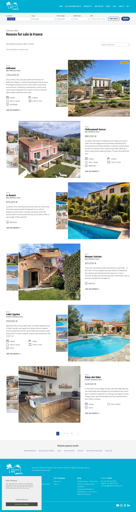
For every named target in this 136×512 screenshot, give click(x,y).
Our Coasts (114, 19)
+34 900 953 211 (112, 483)
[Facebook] (124, 506)
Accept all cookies (22, 504)
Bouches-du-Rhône (46, 451)
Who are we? (99, 6)
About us (57, 481)
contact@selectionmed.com (111, 486)
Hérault (80, 451)
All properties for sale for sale (17, 49)
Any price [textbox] (61, 19)
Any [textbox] (76, 19)
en (127, 6)
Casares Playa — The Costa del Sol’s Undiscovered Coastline (87, 484)
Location (9, 16)
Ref (91, 16)
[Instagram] (121, 506)
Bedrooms (77, 16)
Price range (61, 16)
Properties (87, 6)
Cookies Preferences (22, 499)
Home (61, 6)
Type (33, 16)
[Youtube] (117, 506)
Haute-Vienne (69, 451)
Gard (59, 451)
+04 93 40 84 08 (110, 481)
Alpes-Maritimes (30, 451)
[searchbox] (16, 19)
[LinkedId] (128, 506)
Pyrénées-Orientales (94, 451)
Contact (121, 6)
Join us (108, 6)
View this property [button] (13, 110)
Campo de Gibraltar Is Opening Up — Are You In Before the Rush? (87, 491)
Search (125, 19)
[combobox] (18, 19)
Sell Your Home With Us (73, 6)
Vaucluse (108, 451)
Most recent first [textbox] (108, 45)
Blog (114, 6)
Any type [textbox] (35, 19)
